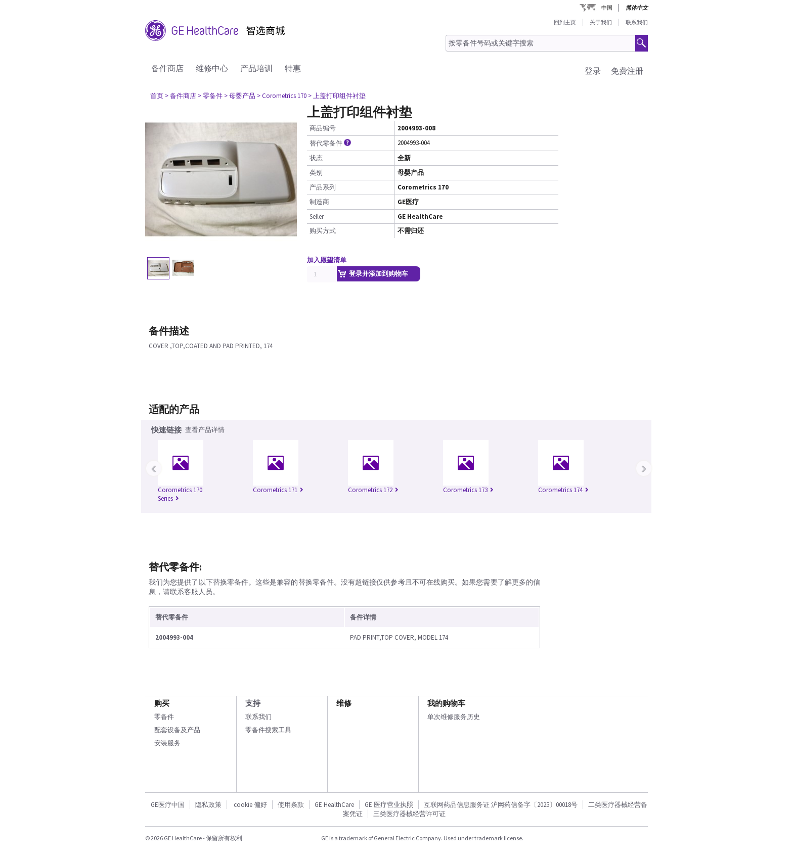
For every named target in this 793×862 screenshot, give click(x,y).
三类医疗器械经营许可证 (409, 813)
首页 (156, 95)
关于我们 (601, 22)
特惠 (293, 68)
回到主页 (565, 22)
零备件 (164, 716)
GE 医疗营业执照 (389, 804)
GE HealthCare (334, 804)
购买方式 (323, 230)
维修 (343, 703)
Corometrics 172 (373, 490)
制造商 (319, 202)
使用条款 (291, 804)
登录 (593, 71)
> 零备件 (210, 95)
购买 (161, 703)
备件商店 (167, 68)
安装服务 (167, 743)
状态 (316, 158)
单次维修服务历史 (453, 716)
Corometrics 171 (278, 490)
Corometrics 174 (563, 490)
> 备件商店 (180, 95)
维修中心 (212, 68)
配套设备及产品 (177, 730)
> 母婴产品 (239, 95)
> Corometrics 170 (281, 95)
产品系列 (323, 187)
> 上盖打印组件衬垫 (337, 95)
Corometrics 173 (468, 490)
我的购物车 (446, 703)
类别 (316, 172)
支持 (252, 703)
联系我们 (637, 22)
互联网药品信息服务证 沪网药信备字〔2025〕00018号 (501, 804)
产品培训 (256, 68)
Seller (317, 216)
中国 (606, 7)
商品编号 (323, 128)
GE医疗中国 (168, 804)
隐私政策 (208, 804)
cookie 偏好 (250, 804)
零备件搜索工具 (268, 730)
